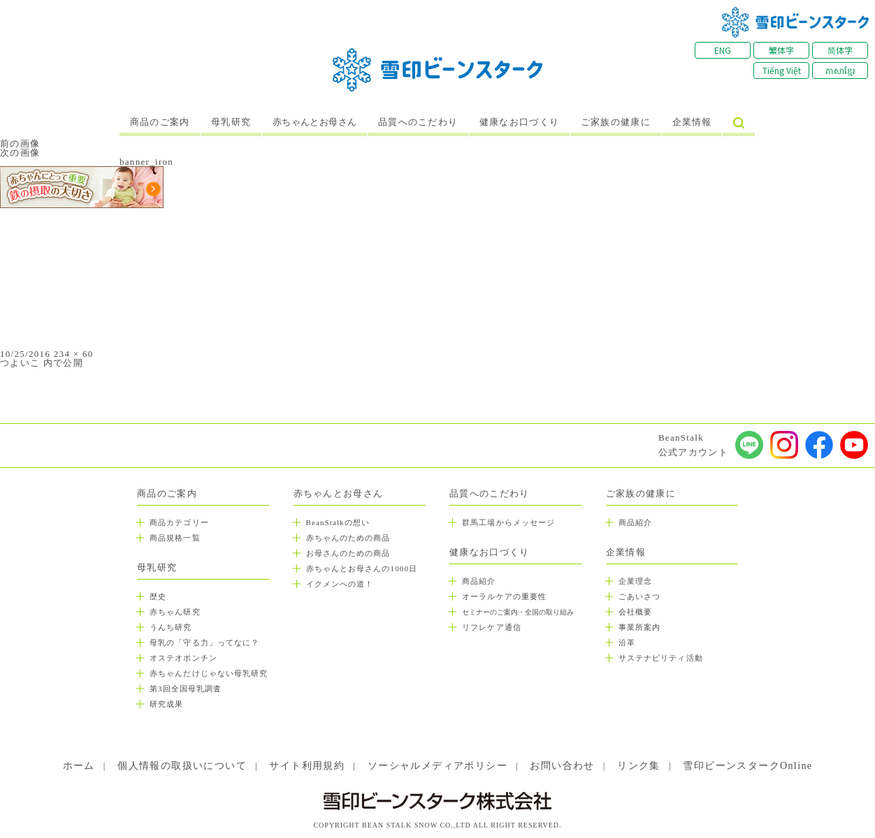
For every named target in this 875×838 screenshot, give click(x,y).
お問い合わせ (562, 765)
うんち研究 (171, 627)
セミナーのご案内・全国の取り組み (518, 612)
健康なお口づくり (519, 122)
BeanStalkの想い (338, 522)
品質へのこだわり (418, 122)
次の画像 (20, 152)
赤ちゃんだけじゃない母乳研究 (209, 673)
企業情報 (692, 122)
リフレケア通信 (491, 627)
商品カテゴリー (179, 522)
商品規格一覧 (175, 538)
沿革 (627, 642)
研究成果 (166, 704)
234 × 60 (74, 353)
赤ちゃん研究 (175, 612)
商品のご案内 (160, 122)
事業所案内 (640, 627)
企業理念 (635, 581)
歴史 (158, 596)
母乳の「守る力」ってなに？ (204, 642)
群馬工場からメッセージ (508, 522)
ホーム (79, 765)
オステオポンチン (183, 658)
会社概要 (635, 612)
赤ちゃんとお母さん (315, 122)
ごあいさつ (640, 596)
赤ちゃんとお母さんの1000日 (362, 568)
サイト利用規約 (307, 765)
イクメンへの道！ (340, 584)
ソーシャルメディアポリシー (437, 765)
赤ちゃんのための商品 (348, 538)
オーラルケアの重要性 (504, 596)
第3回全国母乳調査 (186, 688)
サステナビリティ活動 (661, 658)
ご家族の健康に (616, 122)
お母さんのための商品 (348, 553)
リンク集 (638, 765)
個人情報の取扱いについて (182, 765)
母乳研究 (231, 122)
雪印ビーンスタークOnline (747, 765)
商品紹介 (479, 581)
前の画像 (20, 143)
